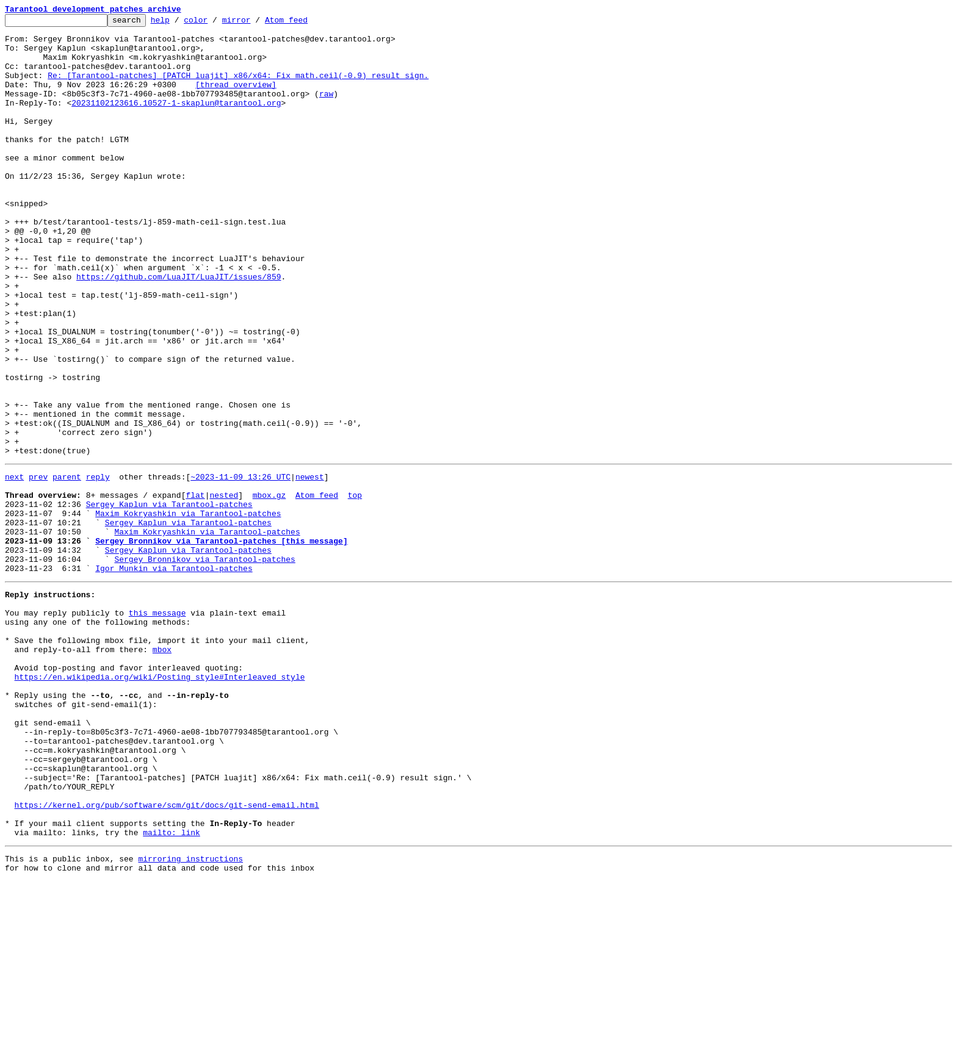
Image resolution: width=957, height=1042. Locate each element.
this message (157, 725)
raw (326, 109)
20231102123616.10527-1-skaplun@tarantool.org (176, 120)
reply (98, 566)
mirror (255, 23)
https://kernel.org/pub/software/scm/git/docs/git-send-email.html (167, 956)
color (214, 23)
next (14, 566)
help (179, 23)
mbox (162, 769)
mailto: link (171, 989)
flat (195, 588)
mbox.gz (269, 588)
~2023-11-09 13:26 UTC (240, 566)
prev (38, 566)
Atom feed (305, 23)
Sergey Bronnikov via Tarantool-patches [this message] (221, 643)
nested (223, 588)
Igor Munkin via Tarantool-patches (173, 675)
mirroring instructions (190, 1017)
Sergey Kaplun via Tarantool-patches (169, 599)
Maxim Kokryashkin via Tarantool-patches (188, 610)
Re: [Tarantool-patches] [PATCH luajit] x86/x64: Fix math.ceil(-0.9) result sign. (238, 87)
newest (309, 566)
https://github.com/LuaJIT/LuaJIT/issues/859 (178, 329)
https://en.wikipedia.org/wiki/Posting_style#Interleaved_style (160, 802)
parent (66, 566)
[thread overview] (235, 98)
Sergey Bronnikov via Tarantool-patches (204, 664)
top (355, 588)
